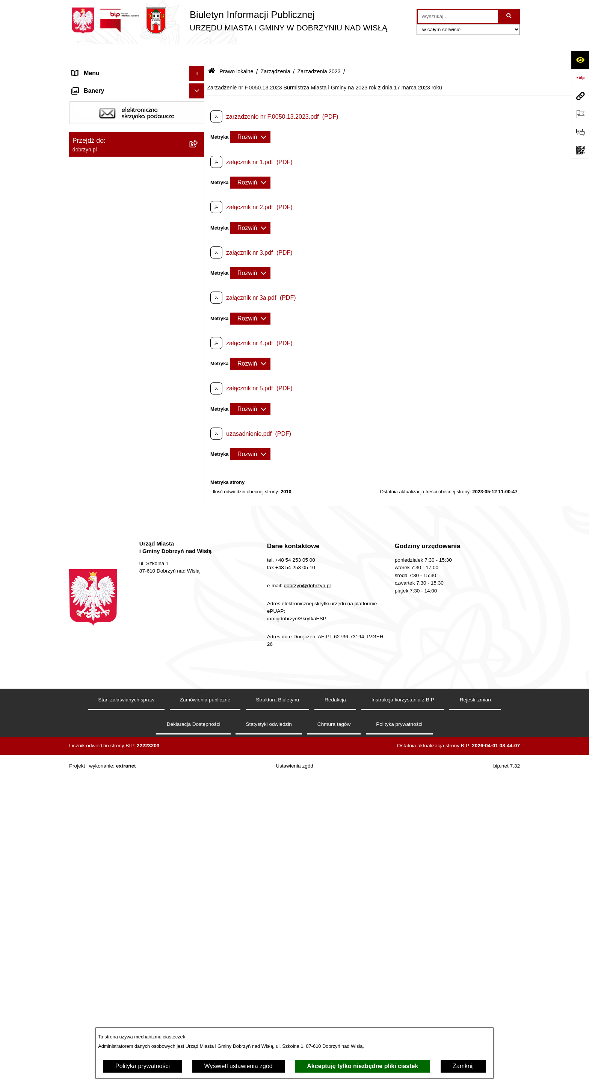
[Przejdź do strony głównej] (228, 21)
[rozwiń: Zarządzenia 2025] (198, 341)
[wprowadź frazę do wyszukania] (458, 16)
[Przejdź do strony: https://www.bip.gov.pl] (580, 78)
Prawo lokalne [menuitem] (91, 144)
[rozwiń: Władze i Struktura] (198, 114)
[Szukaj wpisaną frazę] (509, 16)
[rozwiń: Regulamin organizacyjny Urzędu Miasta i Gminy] (198, 184)
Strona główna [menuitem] (91, 69)
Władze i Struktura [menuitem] (96, 114)
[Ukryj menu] (196, 54)
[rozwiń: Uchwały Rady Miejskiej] (198, 233)
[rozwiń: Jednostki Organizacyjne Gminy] (198, 129)
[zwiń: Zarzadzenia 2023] (198, 381)
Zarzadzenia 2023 (319, 52)
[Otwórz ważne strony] (580, 114)
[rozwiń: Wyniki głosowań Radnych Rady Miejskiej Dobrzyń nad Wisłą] (198, 253)
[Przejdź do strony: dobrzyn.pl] (580, 96)
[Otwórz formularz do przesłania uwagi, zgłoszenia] (580, 132)
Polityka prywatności (142, 1066)
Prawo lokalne (236, 52)
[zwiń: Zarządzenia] (198, 301)
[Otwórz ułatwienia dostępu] (580, 60)
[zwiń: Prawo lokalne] (198, 144)
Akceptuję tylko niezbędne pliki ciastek (362, 1066)
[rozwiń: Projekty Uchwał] (198, 213)
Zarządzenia (275, 52)
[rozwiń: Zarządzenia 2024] (198, 361)
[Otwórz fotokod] (580, 150)
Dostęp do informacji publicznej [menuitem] (113, 99)
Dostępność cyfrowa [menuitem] (99, 84)
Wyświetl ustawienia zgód (238, 1066)
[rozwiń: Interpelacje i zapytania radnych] (198, 282)
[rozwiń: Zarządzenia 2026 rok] (198, 321)
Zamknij (463, 1066)
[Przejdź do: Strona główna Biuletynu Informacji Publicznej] (211, 52)
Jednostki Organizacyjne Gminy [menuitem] (114, 129)
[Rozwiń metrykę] (250, 118)
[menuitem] (136, 164)
